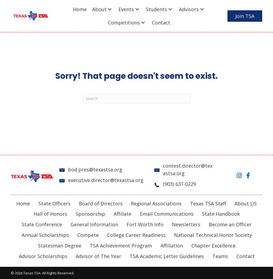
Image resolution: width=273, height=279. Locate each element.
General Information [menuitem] (94, 224)
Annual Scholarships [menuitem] (45, 235)
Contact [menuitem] (245, 256)
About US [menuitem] (246, 203)
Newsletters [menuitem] (186, 224)
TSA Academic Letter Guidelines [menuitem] (167, 256)
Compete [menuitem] (88, 235)
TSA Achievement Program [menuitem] (121, 245)
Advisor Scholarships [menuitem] (43, 256)
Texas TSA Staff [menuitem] (208, 203)
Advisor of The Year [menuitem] (98, 256)
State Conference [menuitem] (42, 224)
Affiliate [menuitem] (122, 214)
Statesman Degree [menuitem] (59, 245)
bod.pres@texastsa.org (95, 169)
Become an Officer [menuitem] (230, 224)
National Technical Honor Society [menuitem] (213, 235)
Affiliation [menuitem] (171, 245)
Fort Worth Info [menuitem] (145, 224)
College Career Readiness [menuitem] (136, 235)
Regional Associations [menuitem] (156, 203)
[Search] (136, 98)
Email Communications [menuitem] (167, 214)
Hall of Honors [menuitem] (50, 214)
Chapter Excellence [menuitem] (213, 245)
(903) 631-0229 (179, 184)
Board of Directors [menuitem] (101, 203)
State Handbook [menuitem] (221, 214)
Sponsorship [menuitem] (90, 214)
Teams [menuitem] (220, 256)
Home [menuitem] (23, 203)
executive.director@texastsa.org (105, 180)
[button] (110, 9)
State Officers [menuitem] (54, 203)
